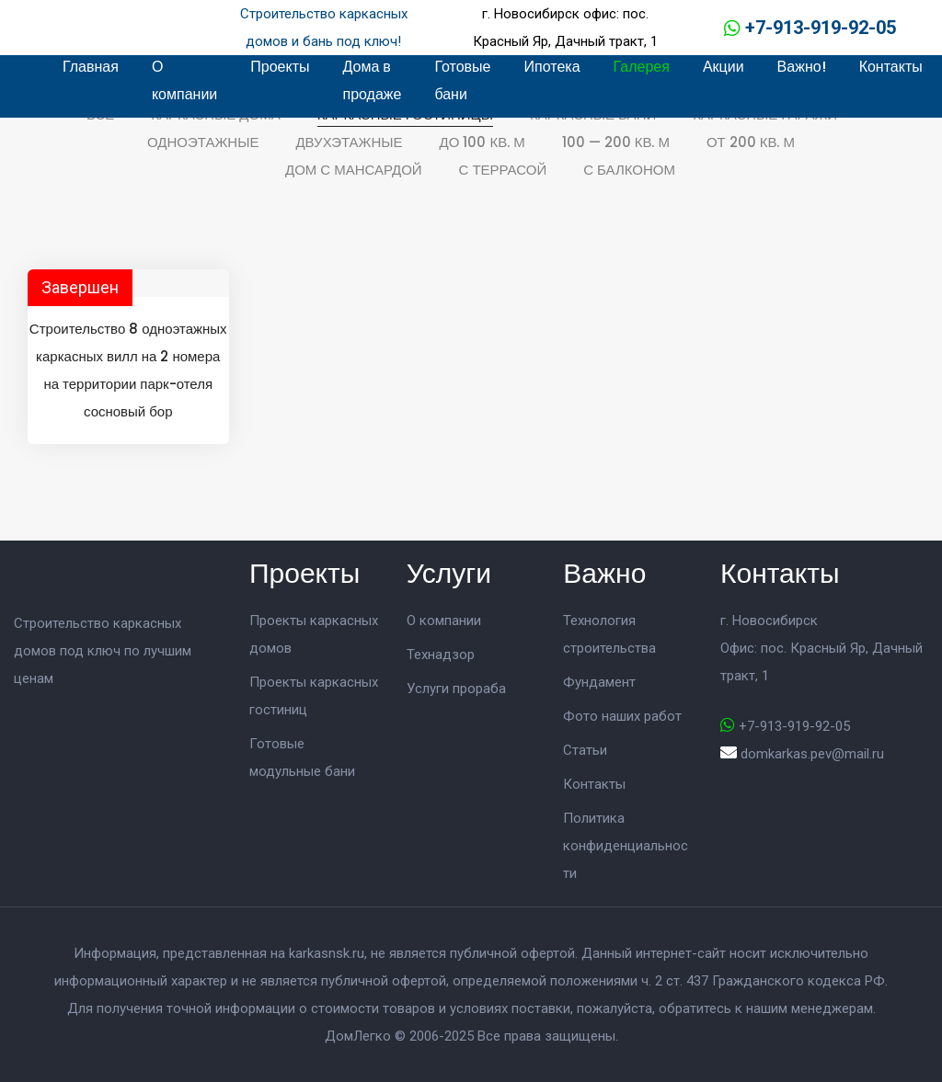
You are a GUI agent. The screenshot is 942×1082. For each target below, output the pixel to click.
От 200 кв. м (750, 142)
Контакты (891, 66)
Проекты (279, 66)
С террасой (503, 169)
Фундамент (599, 682)
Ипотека (552, 66)
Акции (723, 66)
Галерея (642, 66)
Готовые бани (462, 80)
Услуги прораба (456, 688)
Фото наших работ (622, 716)
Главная (91, 66)
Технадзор (441, 654)
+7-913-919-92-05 (820, 28)
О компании (184, 80)
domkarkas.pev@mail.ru (812, 754)
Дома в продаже (371, 80)
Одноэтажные (202, 142)
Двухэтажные (348, 142)
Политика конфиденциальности (625, 846)
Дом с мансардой (353, 169)
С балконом (629, 169)
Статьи (585, 750)
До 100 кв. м (482, 142)
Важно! (801, 66)
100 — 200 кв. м (616, 142)
